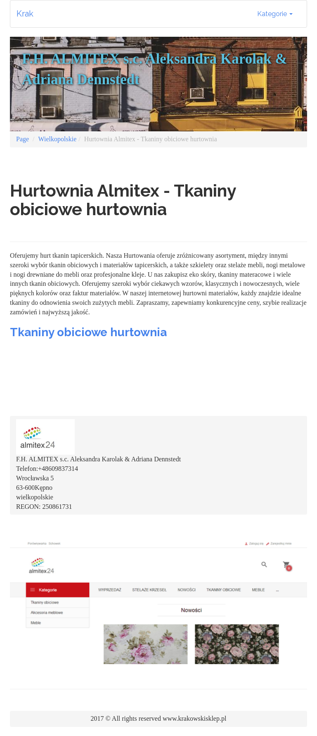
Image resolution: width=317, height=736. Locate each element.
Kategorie (275, 14)
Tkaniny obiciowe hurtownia (88, 332)
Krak (25, 14)
